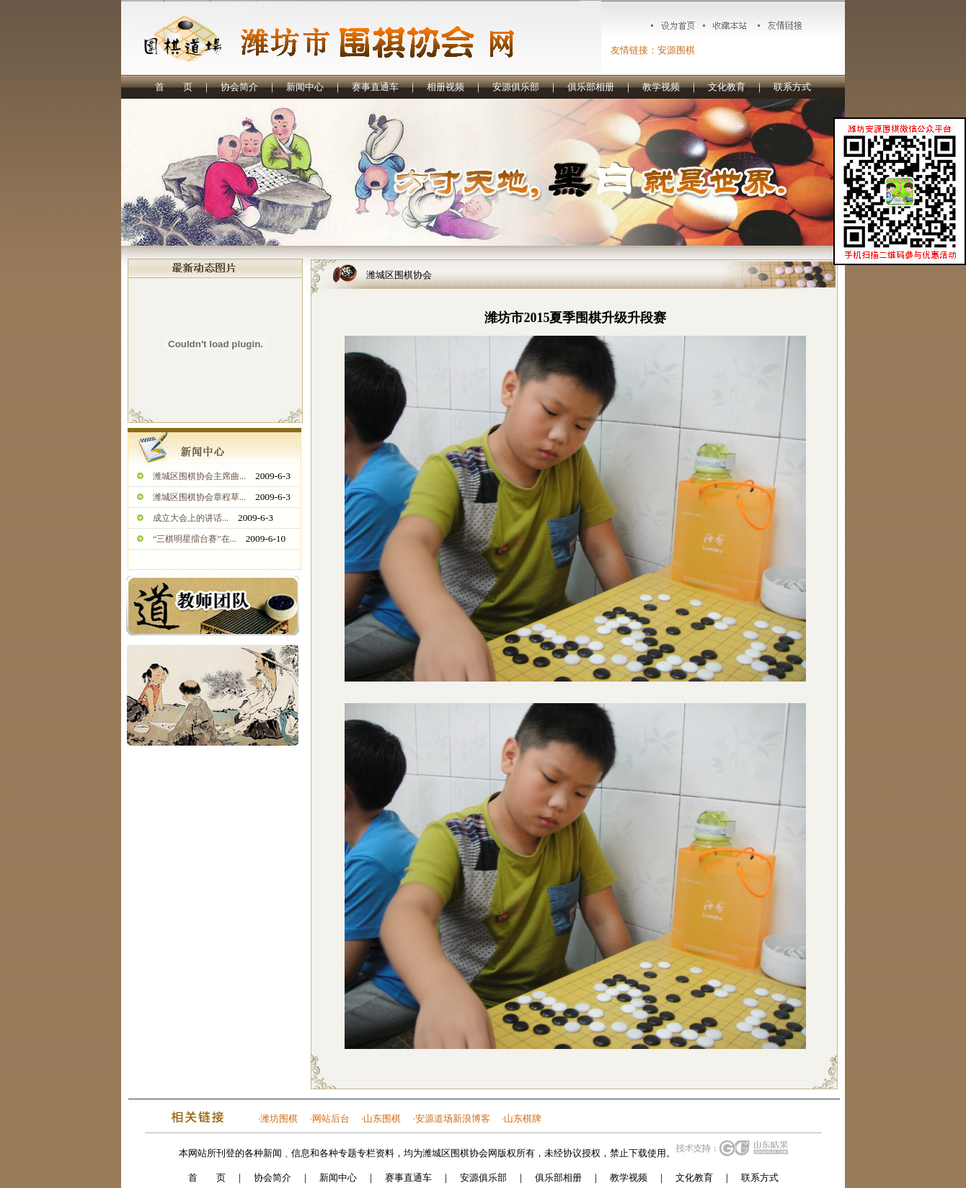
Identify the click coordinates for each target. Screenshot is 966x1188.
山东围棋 (382, 1118)
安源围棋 (676, 50)
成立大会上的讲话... (191, 518)
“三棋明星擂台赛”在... (194, 539)
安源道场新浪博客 (452, 1118)
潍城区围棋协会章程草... (199, 497)
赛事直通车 (375, 86)
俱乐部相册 (590, 86)
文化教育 (726, 86)
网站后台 (331, 1118)
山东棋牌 (522, 1118)
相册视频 (445, 86)
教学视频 (661, 86)
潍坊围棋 (279, 1118)
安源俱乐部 (515, 86)
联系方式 (792, 86)
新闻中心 (305, 86)
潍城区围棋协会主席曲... (199, 476)
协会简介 (239, 86)
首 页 (173, 86)
